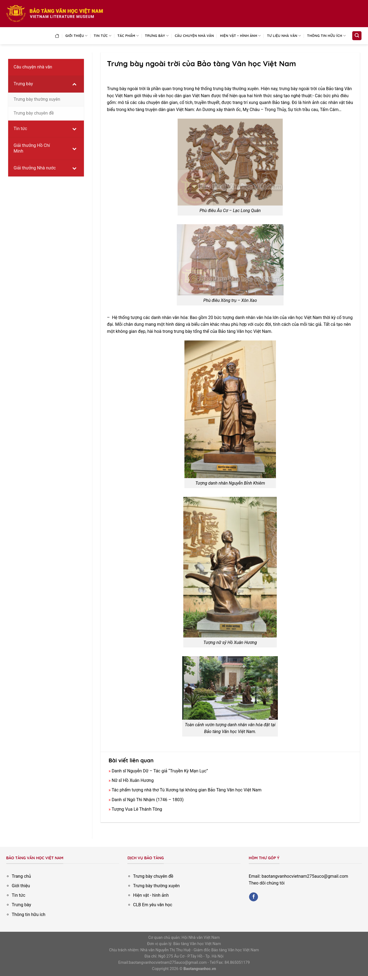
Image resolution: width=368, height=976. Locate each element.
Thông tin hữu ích (326, 35)
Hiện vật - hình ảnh (151, 895)
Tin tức (102, 35)
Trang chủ (21, 876)
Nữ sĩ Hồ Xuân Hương (132, 780)
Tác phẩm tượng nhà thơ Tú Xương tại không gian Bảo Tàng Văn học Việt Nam (187, 789)
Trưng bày (157, 35)
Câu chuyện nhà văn (194, 35)
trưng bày (183, 331)
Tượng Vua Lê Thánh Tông (137, 809)
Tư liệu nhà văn (284, 35)
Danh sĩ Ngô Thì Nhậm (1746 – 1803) (148, 799)
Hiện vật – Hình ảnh (240, 35)
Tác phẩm (128, 35)
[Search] (356, 35)
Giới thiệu (76, 35)
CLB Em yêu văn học (152, 904)
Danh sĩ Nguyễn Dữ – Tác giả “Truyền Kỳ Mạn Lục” (160, 770)
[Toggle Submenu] (74, 84)
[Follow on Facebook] (253, 897)
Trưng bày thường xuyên (156, 885)
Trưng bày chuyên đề (153, 876)
